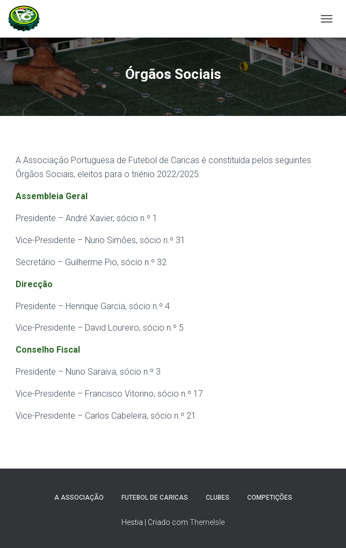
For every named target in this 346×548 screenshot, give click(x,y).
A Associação (79, 497)
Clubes (217, 497)
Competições (269, 497)
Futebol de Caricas (154, 497)
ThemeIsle (207, 522)
